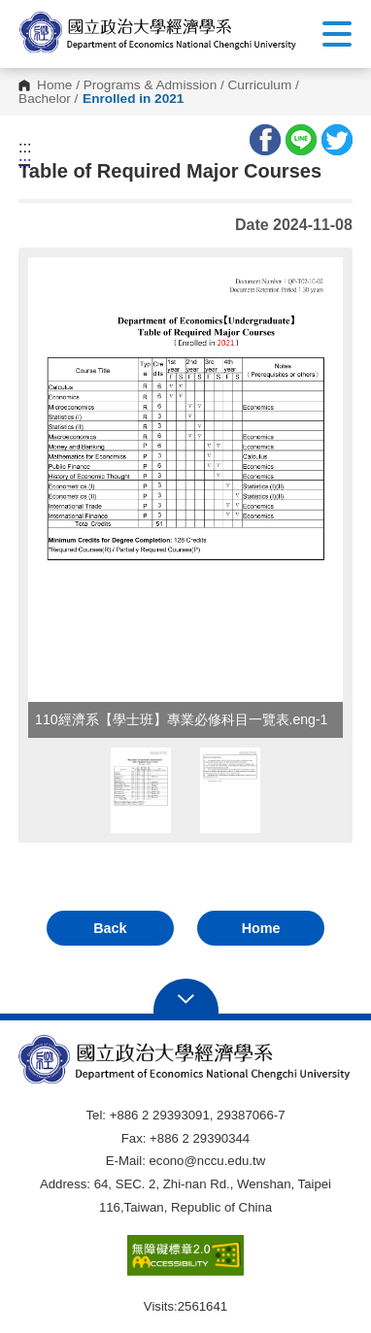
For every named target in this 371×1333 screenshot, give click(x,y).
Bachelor (44, 99)
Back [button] (109, 928)
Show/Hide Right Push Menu (337, 34)
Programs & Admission (151, 85)
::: (24, 147)
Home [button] (261, 928)
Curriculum (260, 85)
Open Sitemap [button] (186, 997)
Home (54, 85)
